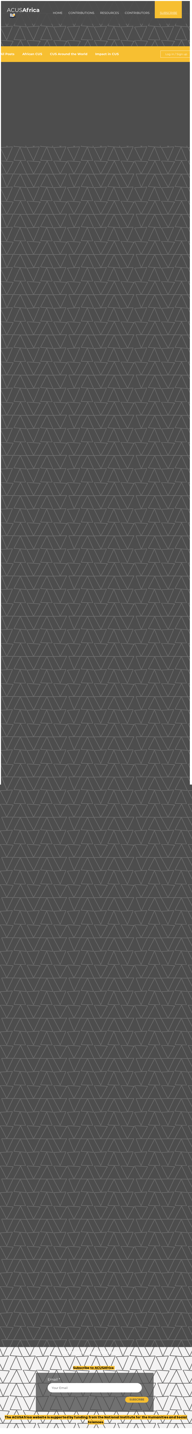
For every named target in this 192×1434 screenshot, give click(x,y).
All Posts (7, 54)
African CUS (32, 54)
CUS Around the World (68, 54)
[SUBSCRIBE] (137, 1400)
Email (53, 1379)
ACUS (23, 10)
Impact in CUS (107, 54)
